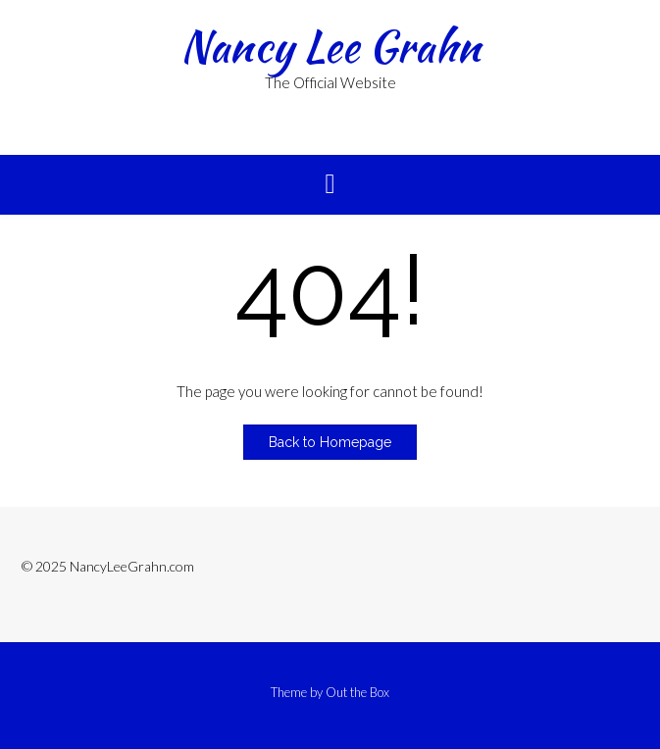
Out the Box (357, 692)
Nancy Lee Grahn (330, 46)
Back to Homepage (330, 442)
